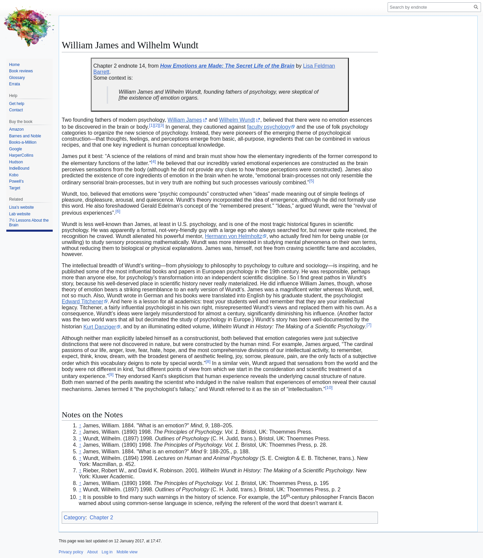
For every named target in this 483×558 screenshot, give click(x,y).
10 (329, 387)
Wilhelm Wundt (237, 120)
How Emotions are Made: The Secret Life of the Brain (227, 66)
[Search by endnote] (434, 7)
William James (184, 120)
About (92, 552)
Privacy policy (71, 552)
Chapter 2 (101, 517)
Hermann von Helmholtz (233, 236)
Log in (107, 552)
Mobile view (126, 552)
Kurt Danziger (99, 327)
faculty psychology (269, 127)
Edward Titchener (82, 301)
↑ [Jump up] (80, 425)
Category (74, 517)
